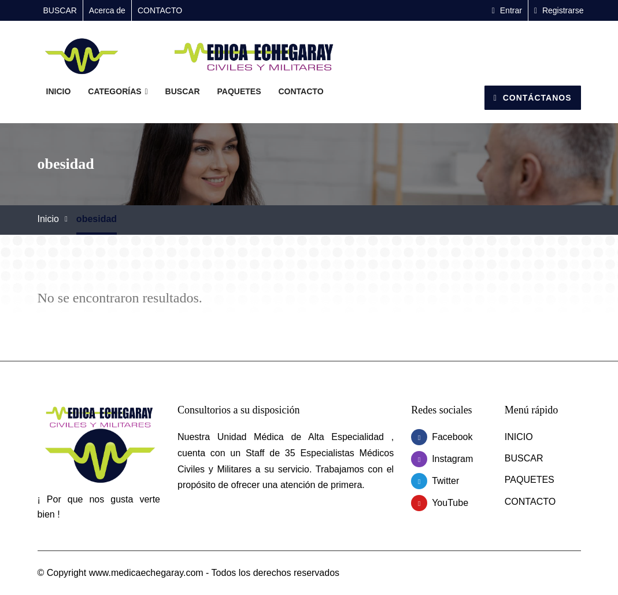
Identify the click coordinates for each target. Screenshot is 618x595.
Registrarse (559, 10)
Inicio (48, 219)
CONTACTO (160, 10)
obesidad (96, 219)
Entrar (507, 10)
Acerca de (107, 10)
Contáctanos (533, 97)
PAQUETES (239, 91)
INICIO (58, 91)
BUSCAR (60, 10)
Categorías (117, 91)
